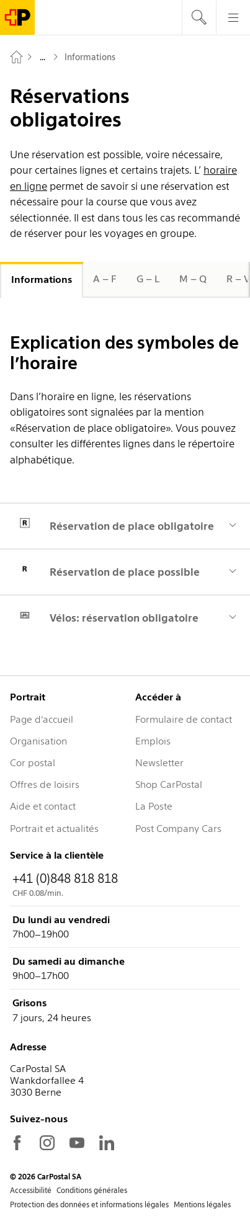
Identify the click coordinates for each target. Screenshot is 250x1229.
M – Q (193, 279)
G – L (147, 279)
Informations (41, 279)
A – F (105, 279)
